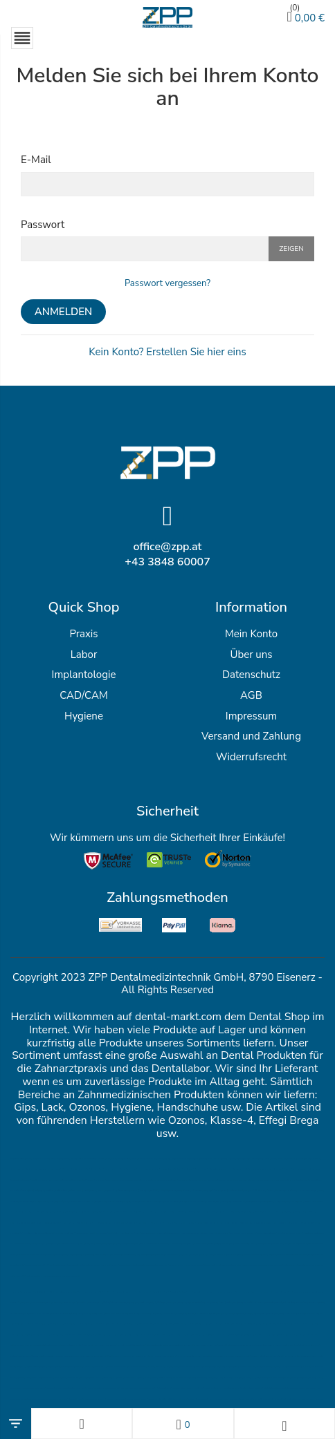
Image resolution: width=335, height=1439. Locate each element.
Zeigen (291, 249)
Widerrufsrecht (251, 757)
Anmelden (63, 312)
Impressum (251, 716)
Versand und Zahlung (251, 736)
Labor (84, 654)
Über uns (251, 654)
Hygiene (83, 716)
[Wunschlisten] (182, 1423)
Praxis (83, 634)
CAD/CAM (83, 695)
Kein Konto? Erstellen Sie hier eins (167, 352)
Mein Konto (251, 634)
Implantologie (84, 674)
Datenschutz (251, 674)
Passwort (42, 225)
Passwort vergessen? (167, 283)
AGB (251, 695)
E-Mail (36, 160)
